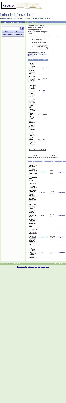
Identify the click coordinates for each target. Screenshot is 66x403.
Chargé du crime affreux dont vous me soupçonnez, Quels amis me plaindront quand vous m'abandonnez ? (33, 252)
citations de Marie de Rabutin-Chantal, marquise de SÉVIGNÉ (37, 54)
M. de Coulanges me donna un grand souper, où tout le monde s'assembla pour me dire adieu (32, 68)
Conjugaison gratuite (43, 267)
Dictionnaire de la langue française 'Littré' (13, 22)
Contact (19, 263)
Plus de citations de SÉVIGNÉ (37, 150)
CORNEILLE (42, 172)
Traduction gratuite (22, 267)
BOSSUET (42, 192)
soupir (44, 139)
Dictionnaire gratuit (32, 267)
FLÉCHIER (42, 215)
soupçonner (61, 172)
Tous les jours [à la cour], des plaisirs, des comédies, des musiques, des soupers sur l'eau (32, 91)
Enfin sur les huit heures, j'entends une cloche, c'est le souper (32, 79)
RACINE (41, 252)
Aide (15, 263)
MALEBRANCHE (43, 237)
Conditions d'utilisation (7, 263)
